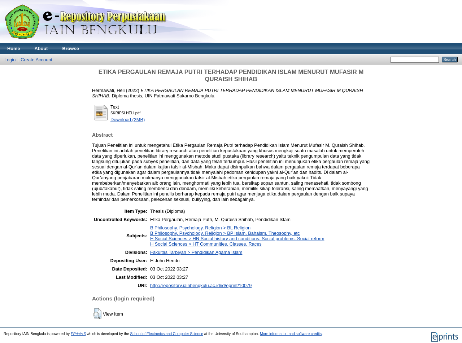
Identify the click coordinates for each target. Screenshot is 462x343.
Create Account (36, 59)
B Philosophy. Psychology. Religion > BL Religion (200, 227)
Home (13, 48)
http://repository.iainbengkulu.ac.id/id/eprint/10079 (201, 285)
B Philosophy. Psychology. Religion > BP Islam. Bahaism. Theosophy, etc (225, 233)
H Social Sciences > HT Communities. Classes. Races (206, 244)
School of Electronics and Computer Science (166, 334)
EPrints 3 (78, 334)
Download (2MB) (127, 119)
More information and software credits (291, 334)
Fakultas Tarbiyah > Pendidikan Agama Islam (196, 252)
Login (10, 59)
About (41, 48)
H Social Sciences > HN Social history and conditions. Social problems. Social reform (237, 238)
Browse (70, 48)
